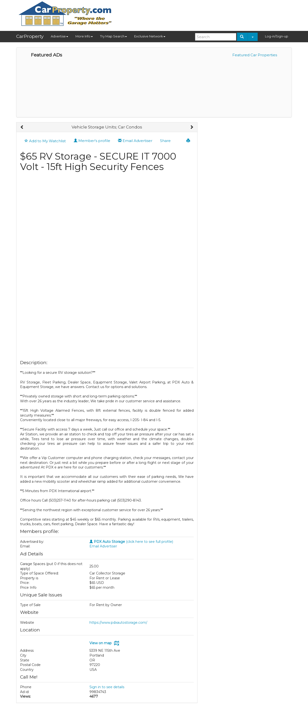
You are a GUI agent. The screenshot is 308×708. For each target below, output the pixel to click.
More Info (84, 36)
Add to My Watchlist (45, 141)
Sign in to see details (106, 687)
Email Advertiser (135, 140)
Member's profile (92, 140)
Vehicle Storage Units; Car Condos (107, 127)
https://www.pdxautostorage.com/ (118, 622)
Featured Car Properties (254, 55)
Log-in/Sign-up (276, 36)
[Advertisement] (204, 14)
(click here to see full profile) (131, 541)
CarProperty (30, 36)
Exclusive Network (149, 36)
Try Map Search (113, 36)
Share (165, 140)
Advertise (59, 36)
